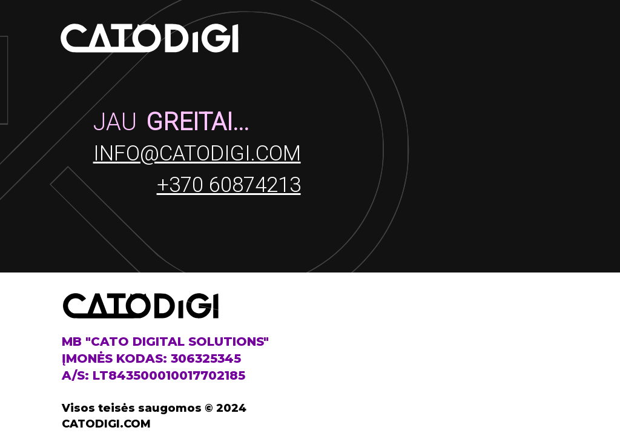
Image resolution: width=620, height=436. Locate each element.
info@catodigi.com (197, 153)
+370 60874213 (229, 185)
